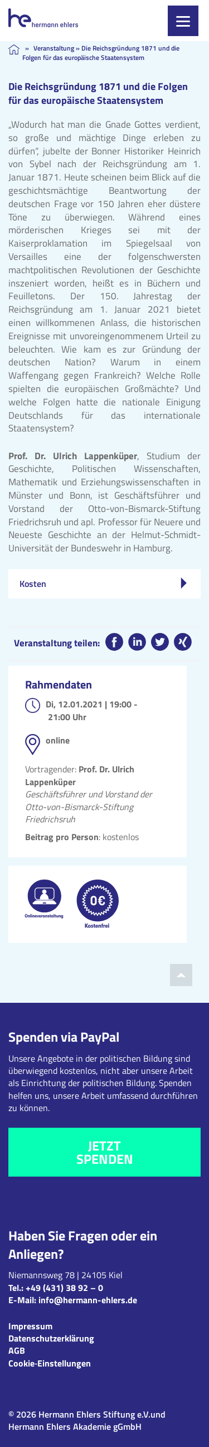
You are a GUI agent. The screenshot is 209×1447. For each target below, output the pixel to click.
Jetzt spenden (104, 1152)
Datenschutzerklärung (51, 1338)
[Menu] (183, 21)
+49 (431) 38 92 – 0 (64, 1287)
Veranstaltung (53, 48)
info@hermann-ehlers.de (87, 1300)
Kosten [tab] (103, 583)
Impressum (30, 1326)
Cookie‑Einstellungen (49, 1363)
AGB (16, 1350)
